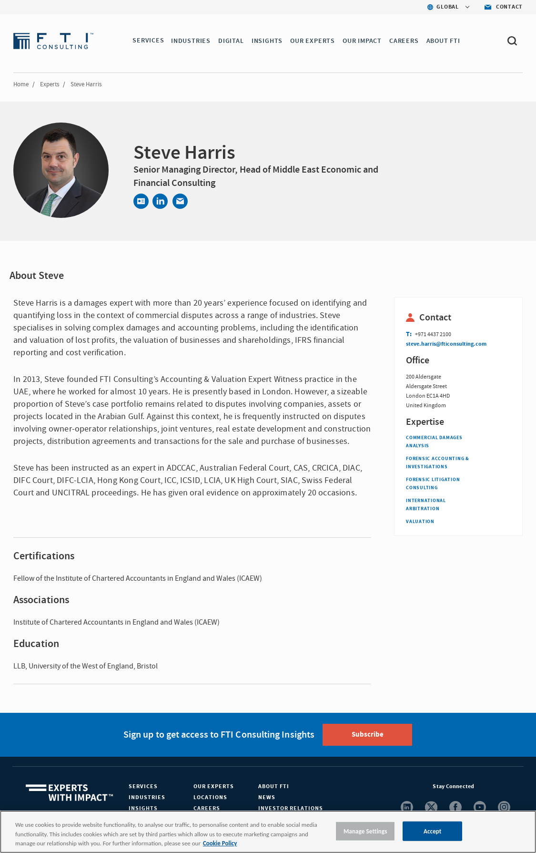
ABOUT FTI (444, 41)
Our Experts (213, 786)
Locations (210, 797)
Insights (143, 808)
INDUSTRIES (192, 41)
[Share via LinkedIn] (160, 201)
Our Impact (362, 41)
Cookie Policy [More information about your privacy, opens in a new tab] (220, 843)
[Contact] (141, 201)
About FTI (273, 786)
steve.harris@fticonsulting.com (446, 344)
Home (21, 84)
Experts (49, 84)
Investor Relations (290, 808)
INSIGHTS (267, 41)
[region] (268, 832)
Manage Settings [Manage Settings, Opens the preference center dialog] (365, 830)
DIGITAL (232, 41)
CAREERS (404, 41)
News (266, 797)
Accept (433, 830)
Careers (206, 808)
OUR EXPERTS (313, 41)
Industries (147, 797)
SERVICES (148, 41)
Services (143, 786)
